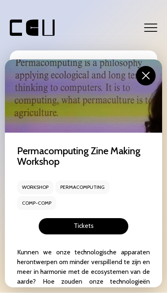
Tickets (84, 226)
